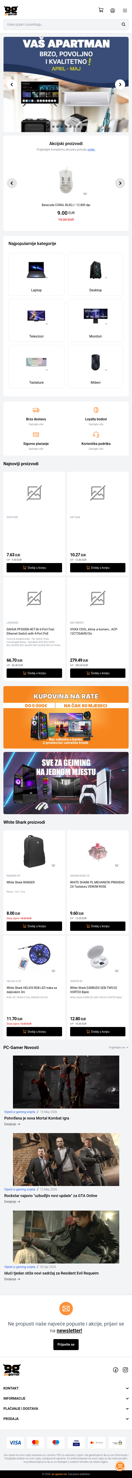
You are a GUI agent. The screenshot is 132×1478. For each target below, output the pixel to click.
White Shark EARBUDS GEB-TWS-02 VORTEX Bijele (93, 990)
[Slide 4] (66, 126)
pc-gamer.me (59, 1474)
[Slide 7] (79, 126)
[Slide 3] (62, 126)
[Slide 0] (49, 126)
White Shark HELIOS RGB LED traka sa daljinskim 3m (32, 990)
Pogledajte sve (119, 1047)
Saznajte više (36, 424)
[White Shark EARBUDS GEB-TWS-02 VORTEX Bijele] (98, 958)
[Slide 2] (57, 126)
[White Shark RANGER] (34, 852)
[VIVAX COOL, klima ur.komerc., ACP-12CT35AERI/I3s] (98, 599)
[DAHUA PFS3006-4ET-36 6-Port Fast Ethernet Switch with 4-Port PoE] (34, 599)
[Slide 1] (53, 126)
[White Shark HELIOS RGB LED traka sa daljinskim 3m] (34, 958)
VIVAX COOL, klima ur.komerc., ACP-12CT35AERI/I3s (94, 631)
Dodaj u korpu (34, 568)
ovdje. (91, 149)
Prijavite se (66, 1344)
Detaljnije (12, 1124)
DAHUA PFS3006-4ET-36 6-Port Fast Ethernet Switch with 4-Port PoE (30, 631)
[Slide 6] (74, 126)
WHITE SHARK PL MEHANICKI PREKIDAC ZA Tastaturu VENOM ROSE (97, 884)
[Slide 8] (83, 126)
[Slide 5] (70, 126)
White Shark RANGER (21, 882)
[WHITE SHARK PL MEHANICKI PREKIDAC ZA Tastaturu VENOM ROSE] (98, 852)
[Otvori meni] (125, 10)
